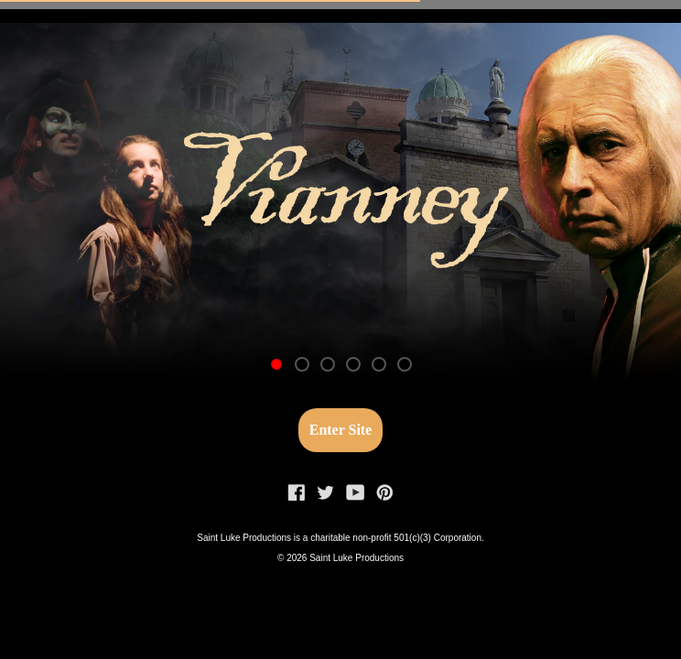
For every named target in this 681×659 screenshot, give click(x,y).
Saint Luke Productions (356, 558)
